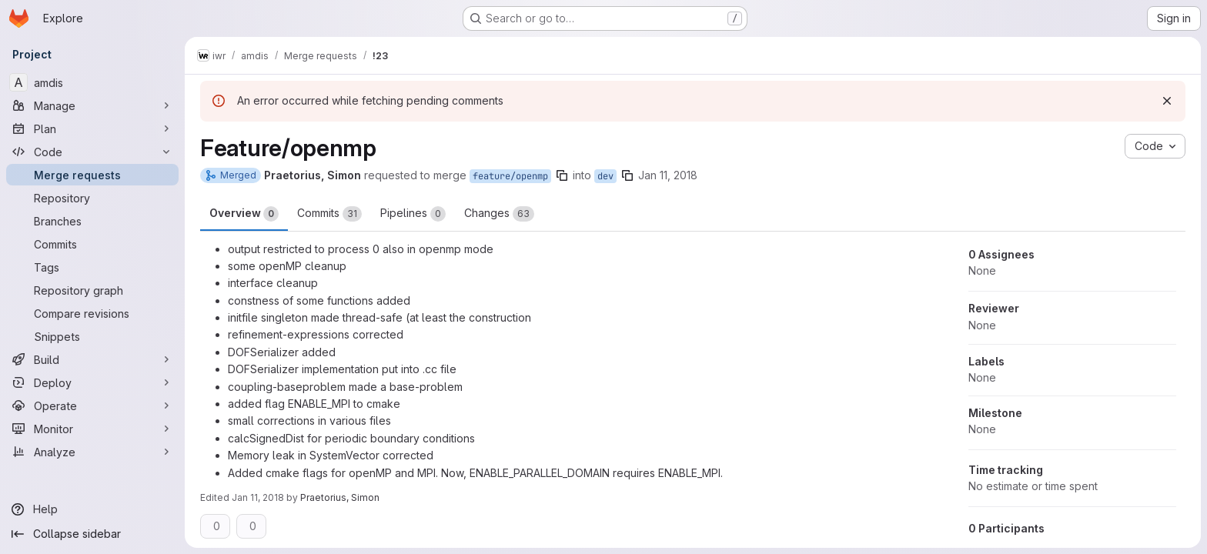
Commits (329, 214)
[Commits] (92, 244)
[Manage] (92, 105)
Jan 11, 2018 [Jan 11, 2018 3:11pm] (258, 497)
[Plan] (92, 128)
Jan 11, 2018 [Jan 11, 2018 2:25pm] (667, 175)
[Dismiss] (1167, 101)
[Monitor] (92, 428)
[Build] (92, 359)
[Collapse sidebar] (92, 534)
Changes (499, 214)
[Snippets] (92, 336)
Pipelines (413, 214)
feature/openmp (510, 176)
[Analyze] (92, 451)
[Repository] (92, 198)
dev (605, 176)
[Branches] (92, 221)
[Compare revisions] (92, 313)
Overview (244, 214)
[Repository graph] (92, 290)
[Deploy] (92, 382)
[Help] (92, 509)
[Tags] (92, 267)
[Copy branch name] (562, 175)
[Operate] (92, 405)
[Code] (92, 151)
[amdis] (92, 82)
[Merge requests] (92, 174)
